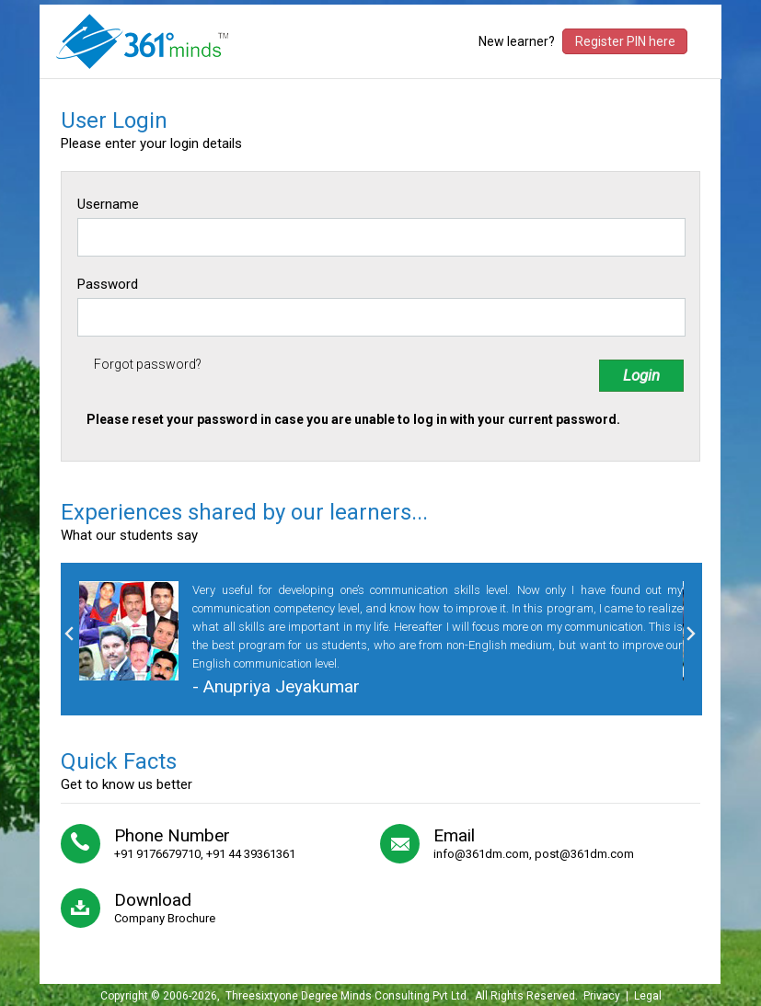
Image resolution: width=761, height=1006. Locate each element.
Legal (648, 995)
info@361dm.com (481, 854)
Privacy (601, 995)
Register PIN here (625, 41)
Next (691, 633)
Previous (69, 633)
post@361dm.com (584, 854)
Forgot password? (148, 364)
